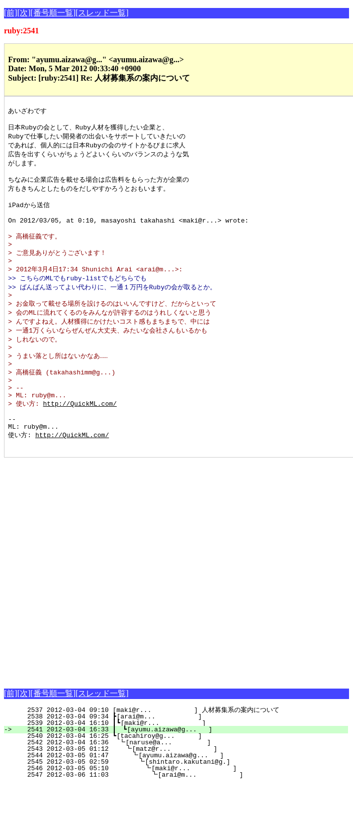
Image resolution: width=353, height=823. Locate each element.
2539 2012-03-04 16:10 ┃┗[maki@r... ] (182, 761)
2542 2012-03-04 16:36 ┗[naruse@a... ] (183, 780)
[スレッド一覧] (102, 12)
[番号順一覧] (53, 12)
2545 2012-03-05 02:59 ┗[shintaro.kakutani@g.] (181, 800)
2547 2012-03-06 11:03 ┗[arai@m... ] (180, 813)
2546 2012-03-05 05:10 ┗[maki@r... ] (181, 806)
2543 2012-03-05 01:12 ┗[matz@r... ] (182, 787)
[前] (10, 12)
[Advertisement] (110, 606)
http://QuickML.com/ (80, 435)
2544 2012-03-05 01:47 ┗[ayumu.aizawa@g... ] (182, 793)
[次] (24, 12)
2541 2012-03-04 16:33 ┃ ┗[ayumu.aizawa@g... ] (181, 767)
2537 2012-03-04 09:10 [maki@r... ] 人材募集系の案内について (178, 748)
